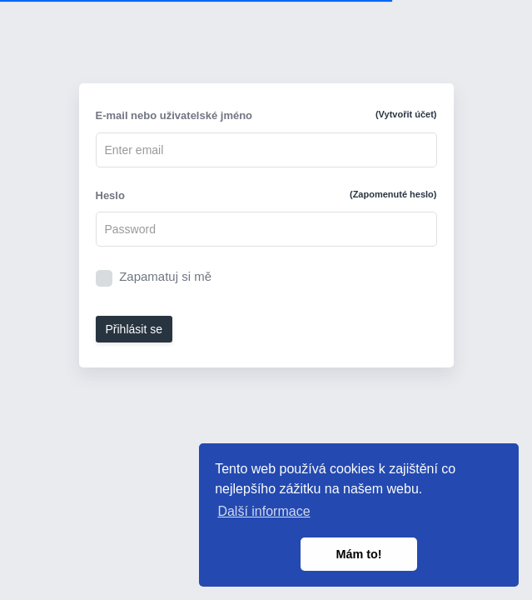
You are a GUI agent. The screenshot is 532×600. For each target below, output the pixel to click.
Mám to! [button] (358, 554)
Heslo (266, 195)
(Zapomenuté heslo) (393, 194)
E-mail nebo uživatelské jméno (266, 115)
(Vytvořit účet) (406, 114)
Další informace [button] (263, 511)
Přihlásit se (134, 329)
